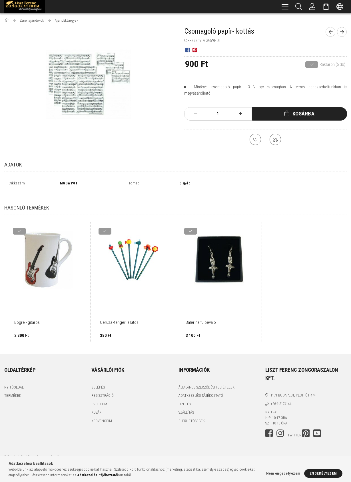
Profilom (99, 398)
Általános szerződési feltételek (206, 381)
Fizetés (184, 398)
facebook (269, 427)
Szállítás (186, 406)
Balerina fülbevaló (201, 316)
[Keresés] (299, 6)
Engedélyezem (323, 473)
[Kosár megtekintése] (326, 6)
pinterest (306, 427)
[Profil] (312, 6)
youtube (317, 427)
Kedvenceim (101, 414)
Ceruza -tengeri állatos (119, 316)
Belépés (98, 381)
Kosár (96, 406)
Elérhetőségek (191, 414)
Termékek (12, 389)
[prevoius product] (330, 32)
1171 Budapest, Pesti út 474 (293, 389)
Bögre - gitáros (27, 316)
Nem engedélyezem (283, 473)
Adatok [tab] (13, 164)
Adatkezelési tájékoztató (200, 389)
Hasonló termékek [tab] (26, 201)
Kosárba (303, 113)
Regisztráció (102, 389)
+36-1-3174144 (280, 397)
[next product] (342, 32)
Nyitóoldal (14, 381)
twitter (294, 429)
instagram (280, 427)
